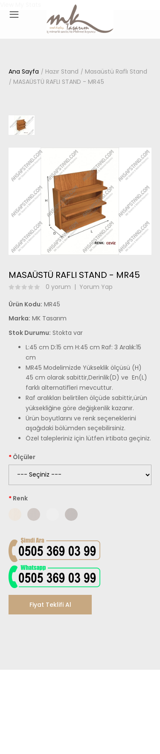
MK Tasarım (49, 318)
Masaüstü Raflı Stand (116, 71)
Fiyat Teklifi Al (50, 604)
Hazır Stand (62, 71)
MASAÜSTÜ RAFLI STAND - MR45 (58, 81)
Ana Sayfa (24, 71)
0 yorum (58, 287)
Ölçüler (24, 457)
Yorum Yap (96, 287)
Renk (20, 498)
